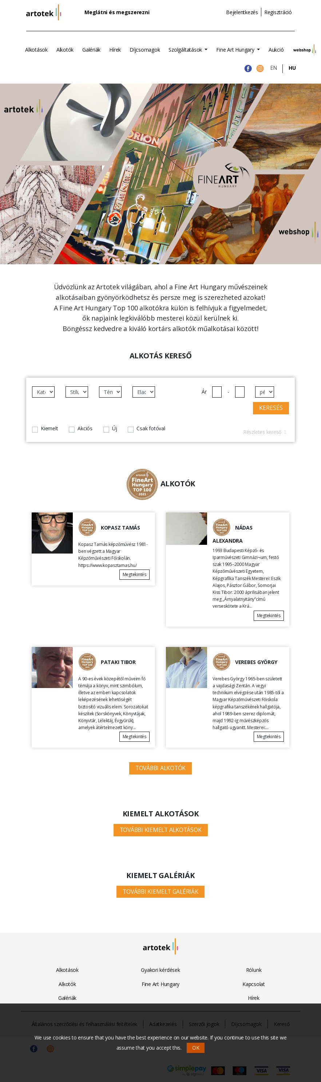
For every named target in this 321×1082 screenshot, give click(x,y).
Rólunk (254, 969)
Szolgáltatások (186, 49)
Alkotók (65, 49)
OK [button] (195, 1047)
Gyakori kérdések (160, 969)
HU (292, 67)
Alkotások (36, 49)
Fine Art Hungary (235, 49)
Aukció (276, 49)
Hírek (115, 49)
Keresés (271, 408)
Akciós (85, 428)
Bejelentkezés (242, 12)
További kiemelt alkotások (161, 830)
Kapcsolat (253, 984)
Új (114, 428)
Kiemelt (49, 428)
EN (273, 67)
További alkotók (160, 768)
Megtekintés (134, 574)
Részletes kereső (264, 432)
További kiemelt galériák (160, 892)
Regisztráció (278, 12)
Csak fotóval (150, 428)
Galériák (91, 49)
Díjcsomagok (145, 49)
